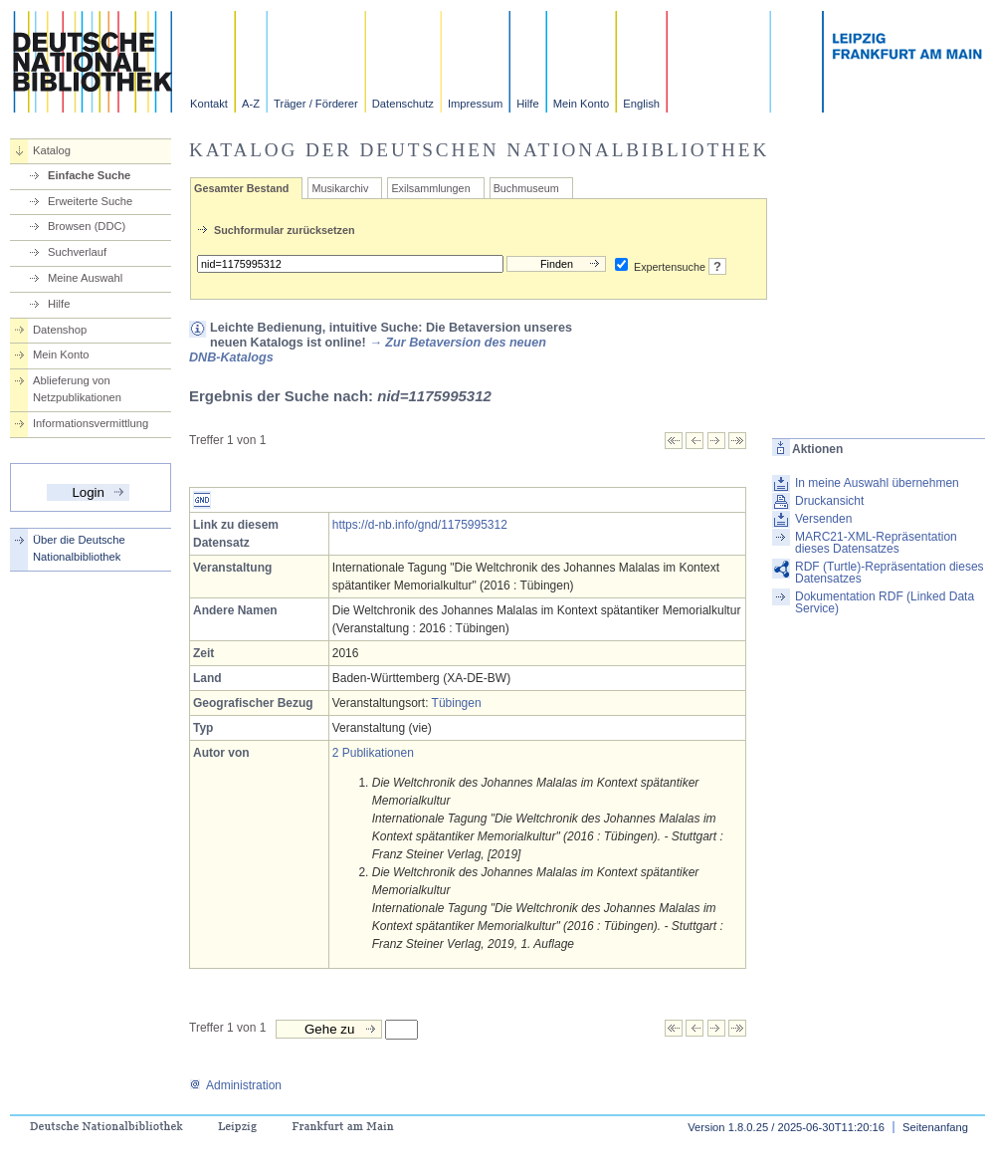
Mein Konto (581, 104)
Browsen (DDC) (86, 226)
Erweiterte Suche (90, 201)
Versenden (823, 519)
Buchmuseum (526, 188)
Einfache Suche (89, 175)
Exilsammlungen (430, 188)
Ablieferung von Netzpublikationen (77, 388)
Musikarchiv (339, 188)
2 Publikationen (373, 753)
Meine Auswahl (85, 278)
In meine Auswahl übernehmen (877, 483)
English (641, 104)
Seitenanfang (935, 1127)
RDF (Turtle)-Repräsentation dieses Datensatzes (889, 573)
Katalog (52, 150)
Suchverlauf (77, 252)
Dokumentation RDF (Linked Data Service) (884, 602)
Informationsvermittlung (90, 423)
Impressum (475, 104)
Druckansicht (829, 501)
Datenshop (60, 330)
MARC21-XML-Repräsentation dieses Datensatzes (876, 543)
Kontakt (209, 104)
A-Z (251, 104)
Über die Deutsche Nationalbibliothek (79, 548)
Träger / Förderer (316, 104)
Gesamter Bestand (241, 188)
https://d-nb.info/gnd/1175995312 (419, 525)
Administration (235, 1085)
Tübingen (457, 703)
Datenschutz (403, 104)
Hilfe (527, 104)
